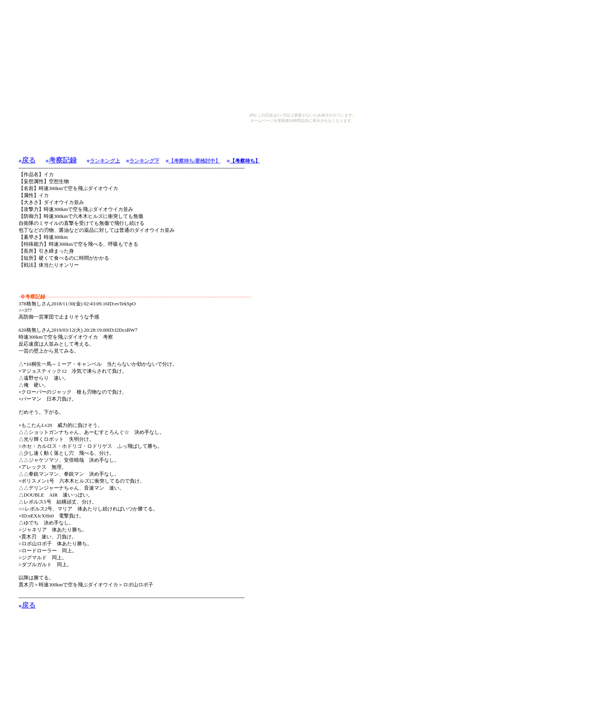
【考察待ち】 (245, 161)
